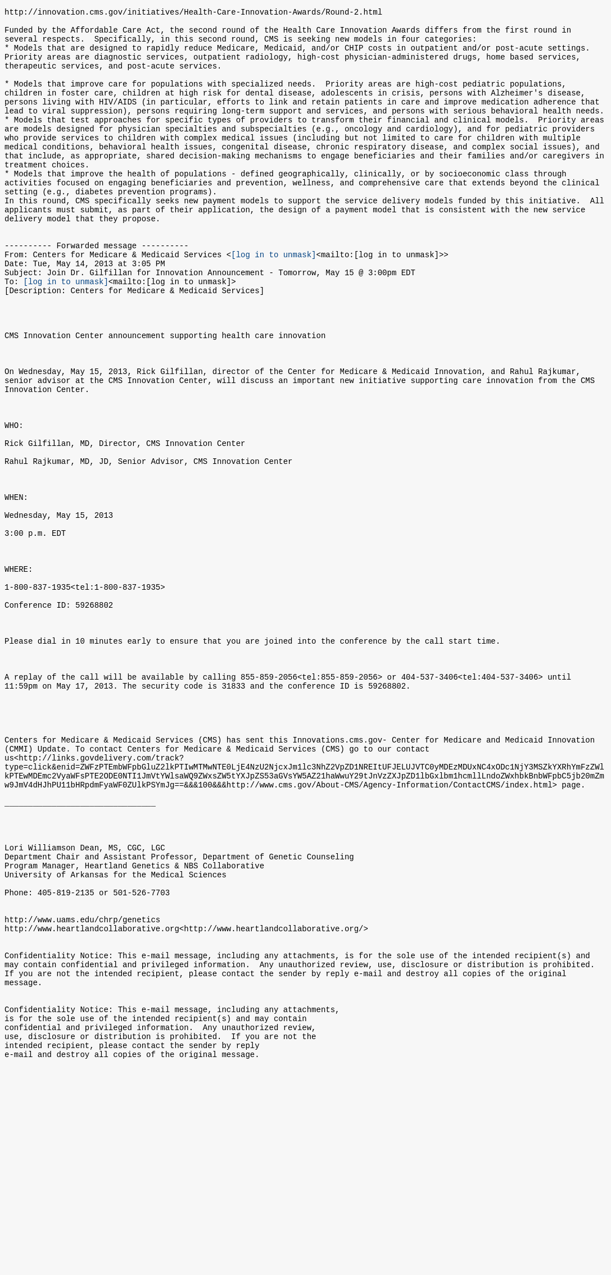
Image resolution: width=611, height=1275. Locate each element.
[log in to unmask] (273, 301)
